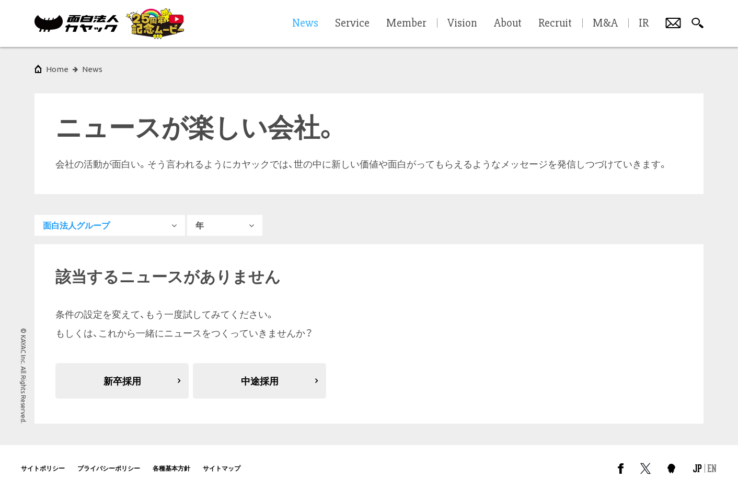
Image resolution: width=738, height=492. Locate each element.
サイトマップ (221, 468)
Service (352, 23)
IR (644, 23)
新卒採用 (122, 381)
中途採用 (260, 381)
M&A (605, 23)
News (92, 69)
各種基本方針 (171, 468)
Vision (462, 23)
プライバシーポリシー (108, 468)
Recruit (555, 23)
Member (406, 23)
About (508, 23)
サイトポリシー (43, 468)
